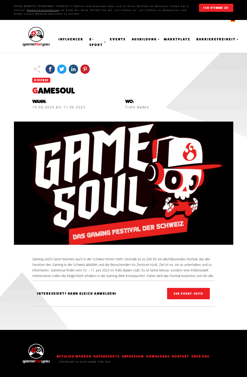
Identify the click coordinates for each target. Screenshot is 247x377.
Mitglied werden (74, 356)
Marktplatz (177, 39)
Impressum (133, 356)
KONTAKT (180, 356)
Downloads (158, 356)
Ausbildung (144, 39)
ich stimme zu (216, 8)
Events (118, 39)
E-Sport (96, 42)
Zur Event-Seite (188, 293)
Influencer (71, 39)
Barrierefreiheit (216, 39)
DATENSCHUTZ (107, 356)
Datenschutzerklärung (43, 10)
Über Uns (200, 356)
